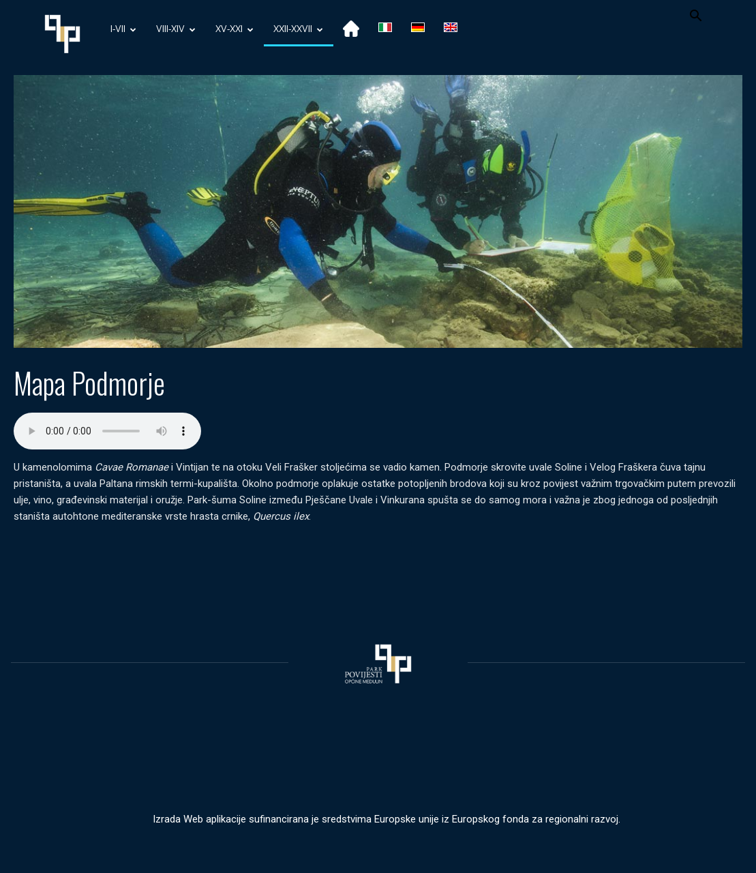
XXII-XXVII (298, 30)
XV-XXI (234, 30)
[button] (696, 17)
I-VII (123, 30)
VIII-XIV (176, 30)
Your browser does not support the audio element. (107, 431)
